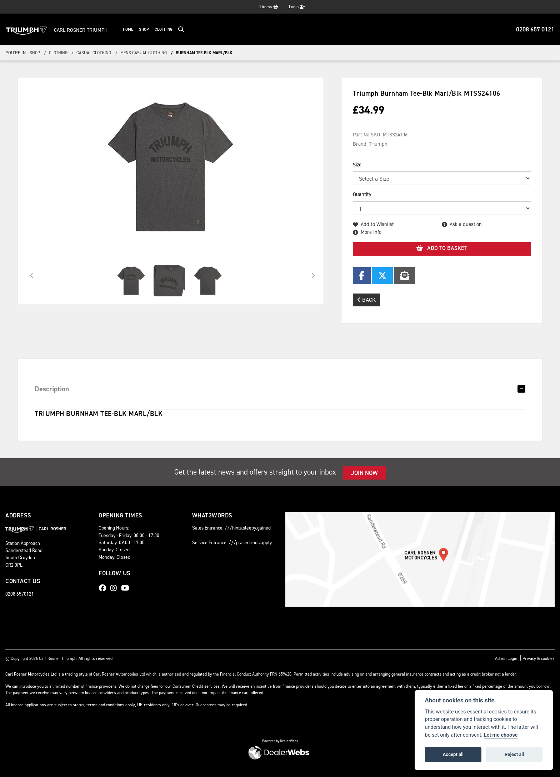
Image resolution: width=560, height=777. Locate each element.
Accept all (453, 754)
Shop (149, 29)
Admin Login (506, 658)
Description (52, 388)
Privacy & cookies (538, 658)
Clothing (168, 29)
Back (366, 300)
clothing (58, 53)
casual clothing (93, 53)
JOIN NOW (364, 473)
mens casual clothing (143, 53)
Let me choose (501, 735)
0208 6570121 (19, 594)
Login (297, 7)
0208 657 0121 (535, 29)
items (268, 7)
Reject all (514, 754)
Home (133, 29)
